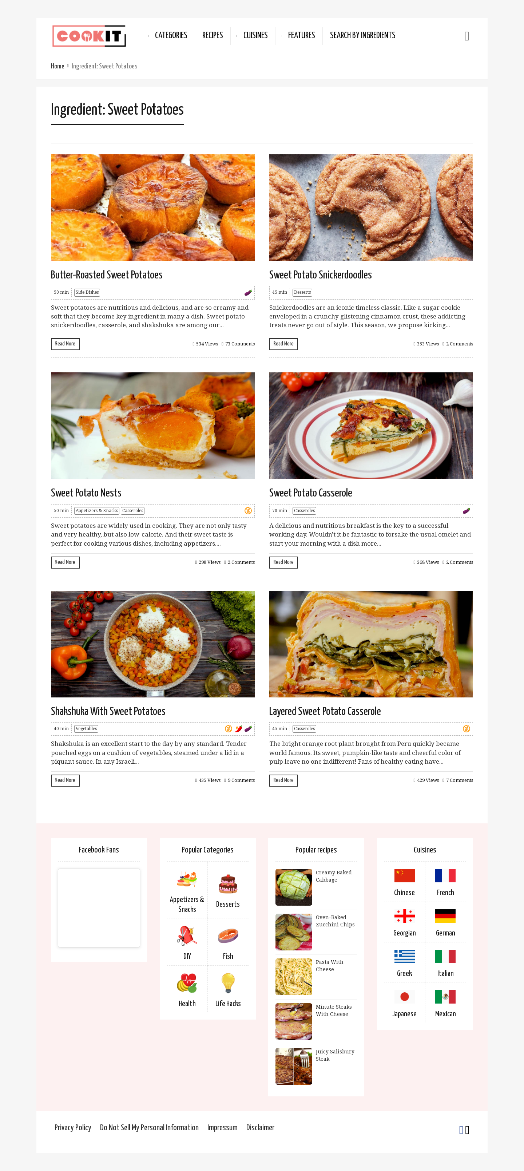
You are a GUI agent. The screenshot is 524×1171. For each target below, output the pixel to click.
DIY (187, 956)
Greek (404, 973)
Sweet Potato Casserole (310, 493)
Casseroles (132, 510)
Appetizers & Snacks (97, 510)
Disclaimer (260, 1128)
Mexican (445, 1014)
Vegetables (86, 728)
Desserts (302, 292)
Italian (445, 973)
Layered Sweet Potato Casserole (325, 711)
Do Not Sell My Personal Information (149, 1128)
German (445, 933)
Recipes (212, 36)
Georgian (404, 933)
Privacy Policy (73, 1128)
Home (57, 66)
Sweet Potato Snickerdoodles (320, 275)
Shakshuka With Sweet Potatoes (108, 711)
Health (187, 1004)
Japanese (404, 1014)
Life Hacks (228, 1004)
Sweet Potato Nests (86, 493)
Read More (65, 344)
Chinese (404, 893)
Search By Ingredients (363, 36)
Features (301, 36)
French (445, 893)
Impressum (222, 1128)
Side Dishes (87, 292)
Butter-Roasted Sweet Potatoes (107, 275)
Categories (171, 36)
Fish (228, 956)
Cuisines (255, 36)
